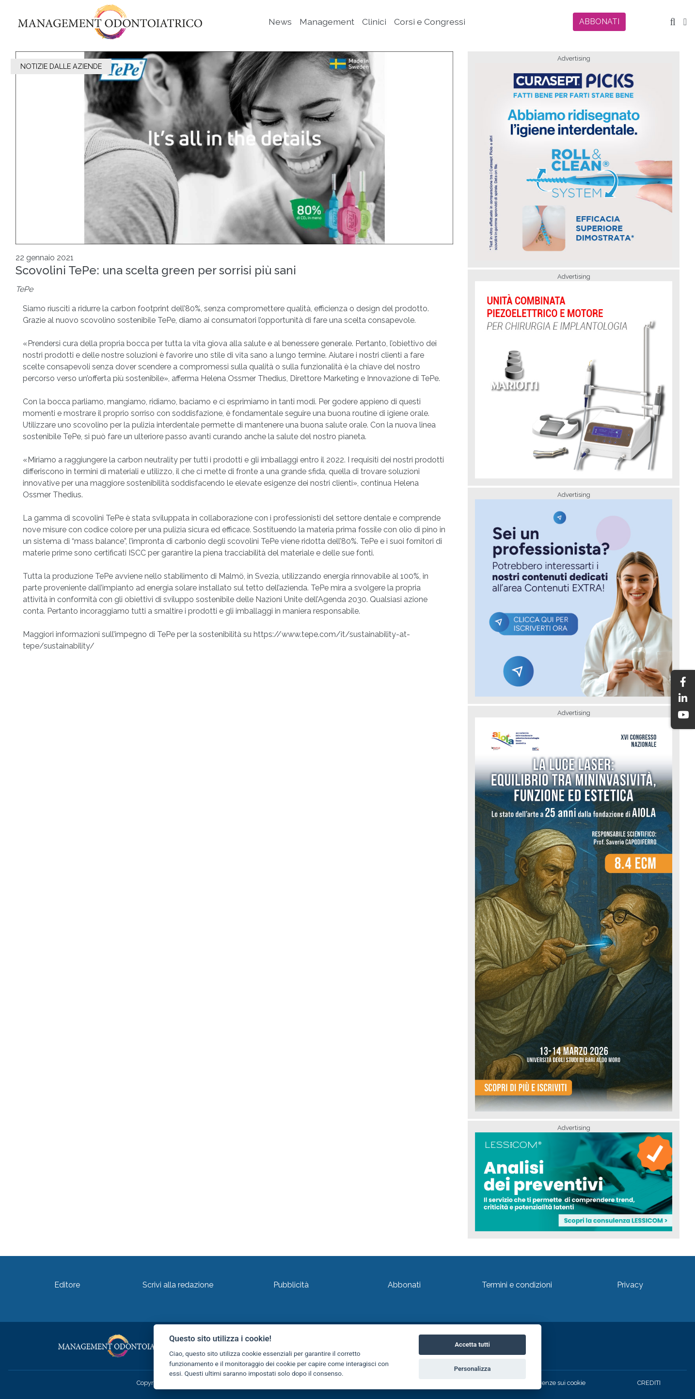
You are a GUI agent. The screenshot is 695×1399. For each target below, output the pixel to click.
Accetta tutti (472, 1344)
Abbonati (404, 1284)
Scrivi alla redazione (177, 1284)
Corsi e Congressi (429, 21)
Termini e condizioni (517, 1284)
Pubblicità (291, 1284)
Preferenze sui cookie (554, 1382)
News (280, 21)
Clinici (374, 21)
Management (327, 21)
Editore (67, 1284)
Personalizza (472, 1368)
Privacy (630, 1284)
